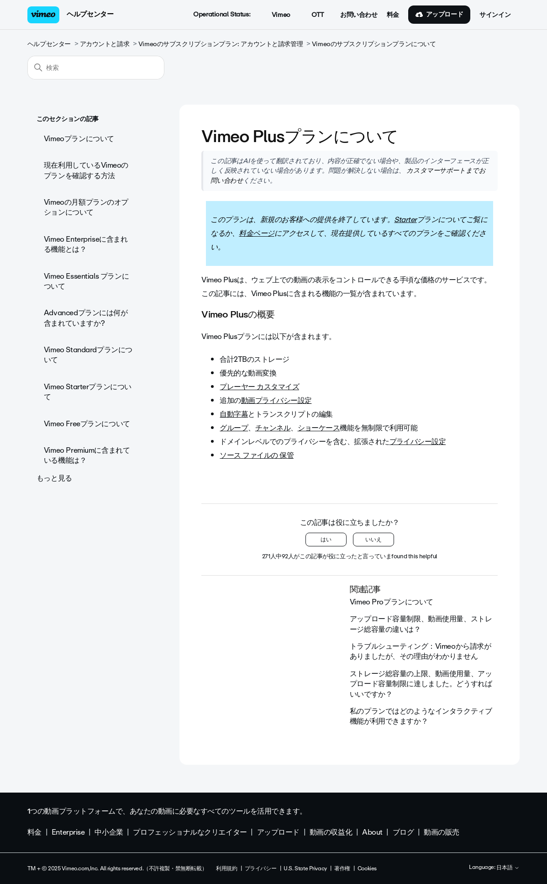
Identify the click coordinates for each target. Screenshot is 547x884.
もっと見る (54, 478)
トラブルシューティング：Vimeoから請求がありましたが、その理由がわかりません (420, 651)
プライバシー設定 (417, 441)
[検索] (96, 67)
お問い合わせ (358, 15)
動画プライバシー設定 (276, 400)
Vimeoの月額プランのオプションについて (86, 207)
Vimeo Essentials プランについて (86, 281)
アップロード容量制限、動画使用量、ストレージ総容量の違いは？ (421, 624)
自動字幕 (234, 414)
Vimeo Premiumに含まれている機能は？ (87, 455)
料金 (393, 15)
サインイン (494, 15)
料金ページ (256, 233)
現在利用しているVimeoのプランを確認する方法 (86, 170)
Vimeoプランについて (79, 138)
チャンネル (272, 428)
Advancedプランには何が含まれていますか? (86, 318)
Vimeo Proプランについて (391, 602)
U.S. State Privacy (305, 868)
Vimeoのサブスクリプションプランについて (374, 44)
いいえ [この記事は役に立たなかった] (373, 539)
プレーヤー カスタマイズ (259, 387)
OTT (313, 15)
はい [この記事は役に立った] (326, 539)
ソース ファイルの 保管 (257, 455)
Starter (405, 219)
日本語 (508, 868)
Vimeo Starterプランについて (87, 392)
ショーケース (319, 428)
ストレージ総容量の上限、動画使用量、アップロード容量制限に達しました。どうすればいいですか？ (421, 683)
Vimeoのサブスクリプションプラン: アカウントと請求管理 (220, 44)
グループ (234, 428)
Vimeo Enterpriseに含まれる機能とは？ (86, 244)
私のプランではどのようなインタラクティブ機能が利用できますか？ (421, 716)
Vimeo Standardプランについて (88, 355)
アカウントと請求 (105, 44)
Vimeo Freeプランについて (87, 424)
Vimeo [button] (276, 15)
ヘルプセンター (90, 14)
